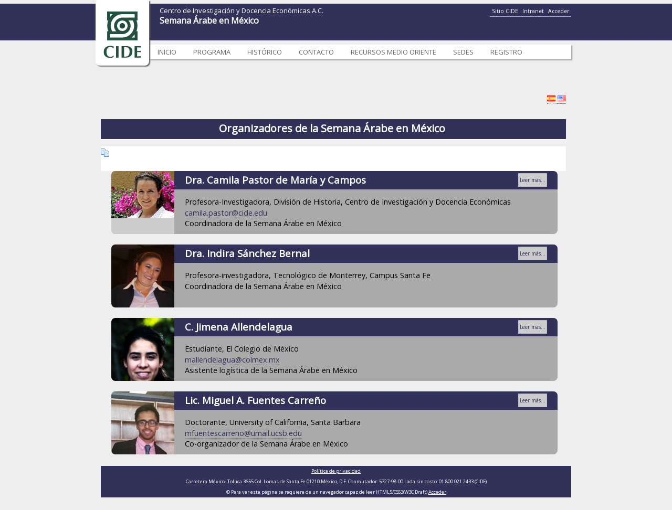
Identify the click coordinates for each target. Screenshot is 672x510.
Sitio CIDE (505, 11)
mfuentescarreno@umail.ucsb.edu (243, 433)
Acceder (558, 11)
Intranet (533, 11)
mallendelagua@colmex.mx (232, 360)
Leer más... (532, 180)
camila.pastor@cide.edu (226, 213)
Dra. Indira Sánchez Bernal (247, 253)
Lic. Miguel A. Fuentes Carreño (255, 400)
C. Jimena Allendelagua (238, 326)
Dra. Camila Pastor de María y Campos (275, 179)
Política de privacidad (336, 471)
